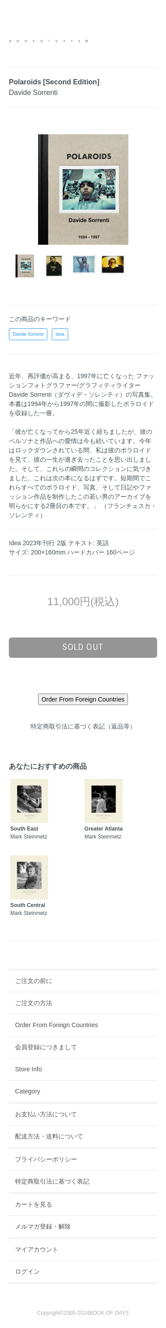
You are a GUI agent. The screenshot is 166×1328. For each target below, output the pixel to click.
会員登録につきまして (46, 1047)
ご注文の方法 (33, 1002)
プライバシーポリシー (46, 1159)
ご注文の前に (33, 980)
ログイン (27, 1271)
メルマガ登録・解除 (43, 1226)
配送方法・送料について (49, 1136)
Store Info (28, 1069)
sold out (83, 647)
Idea (60, 334)
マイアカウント (36, 1249)
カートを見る (33, 1204)
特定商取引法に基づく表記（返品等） (83, 726)
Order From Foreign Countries (56, 1024)
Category (27, 1091)
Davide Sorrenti (28, 334)
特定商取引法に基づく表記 (52, 1181)
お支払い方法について (46, 1114)
